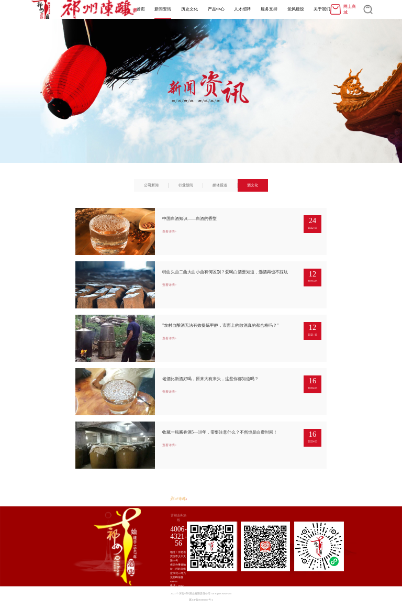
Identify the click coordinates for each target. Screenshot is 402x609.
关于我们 (322, 9)
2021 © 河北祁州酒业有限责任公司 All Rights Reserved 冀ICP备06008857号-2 (201, 596)
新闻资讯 (162, 9)
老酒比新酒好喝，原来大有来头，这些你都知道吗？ (210, 379)
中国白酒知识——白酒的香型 (189, 218)
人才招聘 (242, 9)
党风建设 (295, 9)
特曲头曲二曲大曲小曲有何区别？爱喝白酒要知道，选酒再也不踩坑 (225, 272)
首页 (141, 9)
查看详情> (169, 231)
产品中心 (216, 9)
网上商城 (343, 9)
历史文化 (189, 9)
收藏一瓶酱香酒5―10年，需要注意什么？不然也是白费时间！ (219, 432)
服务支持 (269, 9)
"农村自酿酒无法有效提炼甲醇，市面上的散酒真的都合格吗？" (220, 325)
